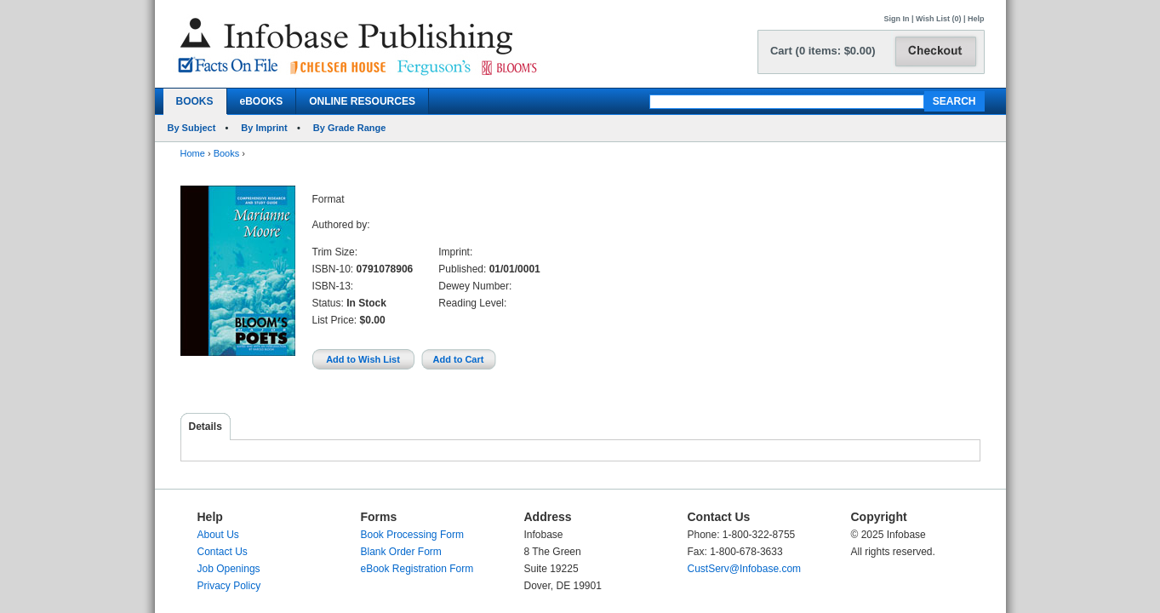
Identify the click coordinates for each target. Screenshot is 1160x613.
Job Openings (228, 569)
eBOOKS (261, 101)
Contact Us (222, 552)
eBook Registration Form (417, 569)
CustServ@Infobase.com (745, 569)
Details (205, 427)
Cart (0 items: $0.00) (823, 50)
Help (976, 18)
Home (192, 153)
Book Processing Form (412, 535)
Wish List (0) (938, 18)
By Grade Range (349, 128)
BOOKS (195, 101)
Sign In (897, 18)
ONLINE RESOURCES (362, 101)
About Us (218, 535)
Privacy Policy (229, 586)
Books (227, 153)
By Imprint (264, 128)
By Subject (192, 128)
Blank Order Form (401, 552)
